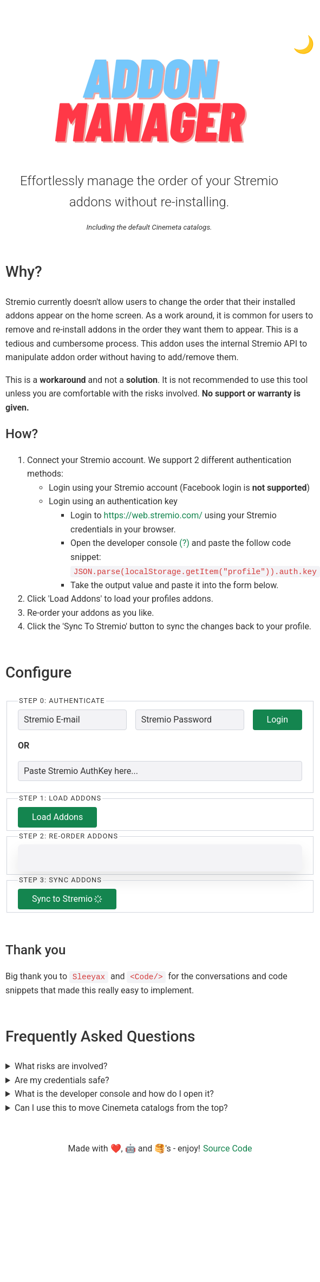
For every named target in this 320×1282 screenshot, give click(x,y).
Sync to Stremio (67, 898)
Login (277, 719)
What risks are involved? (61, 1065)
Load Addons (57, 816)
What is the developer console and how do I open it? (114, 1093)
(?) (184, 543)
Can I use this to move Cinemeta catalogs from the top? (121, 1107)
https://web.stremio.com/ (153, 515)
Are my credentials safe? (62, 1080)
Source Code (227, 1148)
